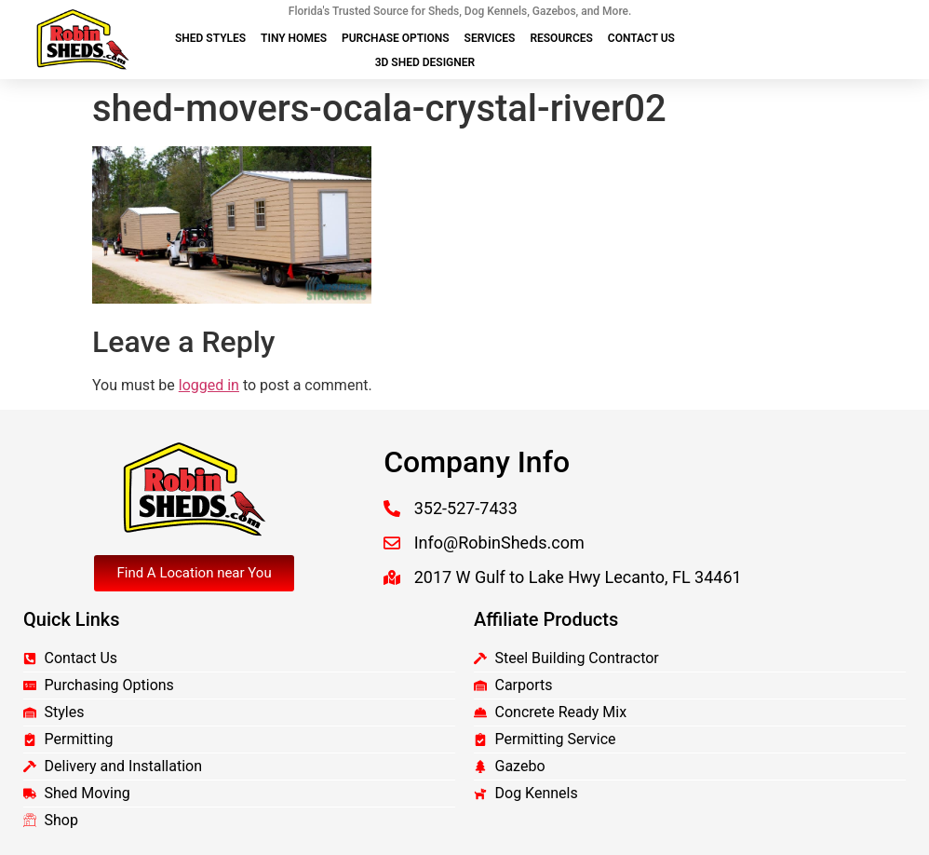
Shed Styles (210, 38)
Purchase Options (396, 38)
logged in (209, 385)
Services (490, 38)
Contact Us (641, 38)
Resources (561, 38)
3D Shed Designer (425, 62)
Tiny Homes (294, 38)
